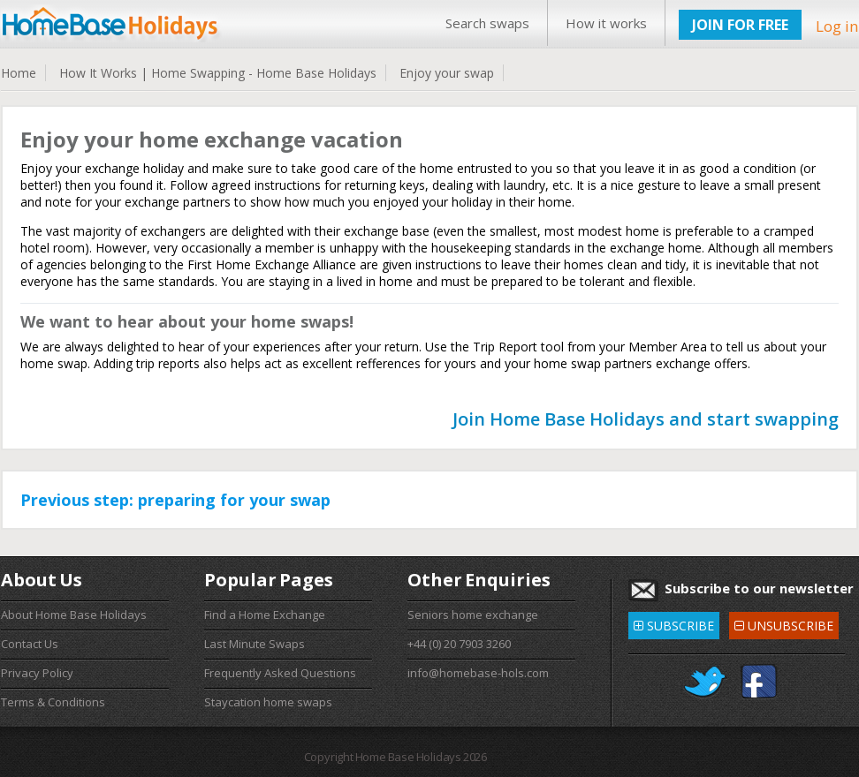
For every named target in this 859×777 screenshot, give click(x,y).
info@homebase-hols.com (478, 673)
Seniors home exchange (472, 614)
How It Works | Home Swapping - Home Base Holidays (217, 72)
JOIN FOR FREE (740, 24)
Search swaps (487, 23)
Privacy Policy (37, 673)
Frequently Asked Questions (280, 673)
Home (18, 72)
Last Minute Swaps (254, 644)
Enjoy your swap (446, 72)
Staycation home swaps (268, 702)
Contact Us (29, 644)
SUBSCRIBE (673, 623)
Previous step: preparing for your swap (175, 499)
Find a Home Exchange (264, 614)
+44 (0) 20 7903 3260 (459, 644)
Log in (837, 26)
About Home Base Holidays (74, 614)
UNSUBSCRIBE (784, 623)
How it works (606, 23)
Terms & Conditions (53, 702)
